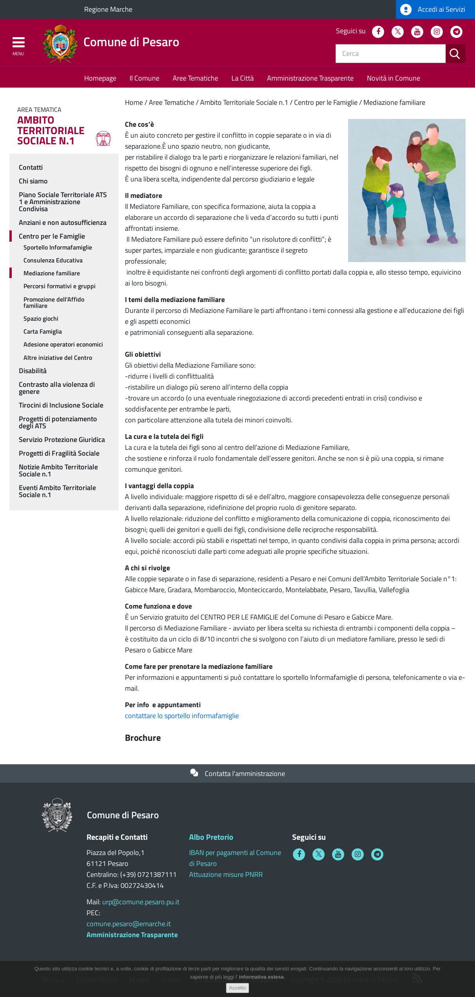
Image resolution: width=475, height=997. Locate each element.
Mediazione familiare (394, 102)
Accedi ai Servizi (432, 9)
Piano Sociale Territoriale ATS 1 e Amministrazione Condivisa (63, 201)
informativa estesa (261, 978)
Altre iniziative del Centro (57, 357)
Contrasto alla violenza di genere (57, 388)
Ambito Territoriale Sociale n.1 (244, 102)
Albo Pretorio (211, 837)
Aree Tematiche (195, 78)
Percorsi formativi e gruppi (59, 286)
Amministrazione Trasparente (310, 78)
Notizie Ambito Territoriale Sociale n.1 (58, 470)
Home (134, 102)
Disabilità (33, 370)
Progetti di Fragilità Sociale (59, 453)
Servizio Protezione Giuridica (62, 439)
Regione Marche (108, 9)
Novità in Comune (393, 78)
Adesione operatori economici (63, 344)
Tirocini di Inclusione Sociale (61, 405)
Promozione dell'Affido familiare (53, 302)
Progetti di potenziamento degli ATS (58, 422)
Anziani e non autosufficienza (63, 222)
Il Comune (144, 78)
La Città (242, 78)
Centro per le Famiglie (326, 102)
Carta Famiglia (42, 331)
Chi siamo (33, 181)
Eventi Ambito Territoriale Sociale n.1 (57, 491)
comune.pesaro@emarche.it (129, 923)
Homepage (100, 78)
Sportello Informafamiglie (57, 247)
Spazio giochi (40, 318)
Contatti (31, 167)
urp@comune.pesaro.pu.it (140, 901)
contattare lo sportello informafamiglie (182, 715)
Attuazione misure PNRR (226, 874)
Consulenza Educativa (53, 260)
